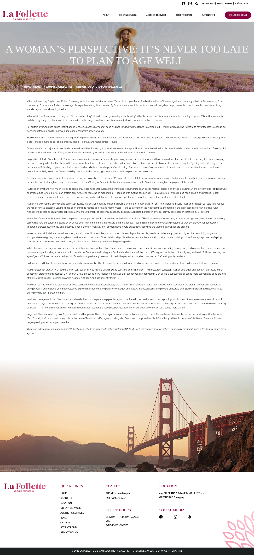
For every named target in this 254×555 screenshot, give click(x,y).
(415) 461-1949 (241, 3)
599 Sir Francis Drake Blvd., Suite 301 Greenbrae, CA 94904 (181, 495)
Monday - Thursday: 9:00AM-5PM (122, 519)
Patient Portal (224, 3)
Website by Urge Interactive (165, 550)
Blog (37, 87)
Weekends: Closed (117, 525)
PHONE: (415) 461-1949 (118, 493)
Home (27, 87)
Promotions (208, 3)
